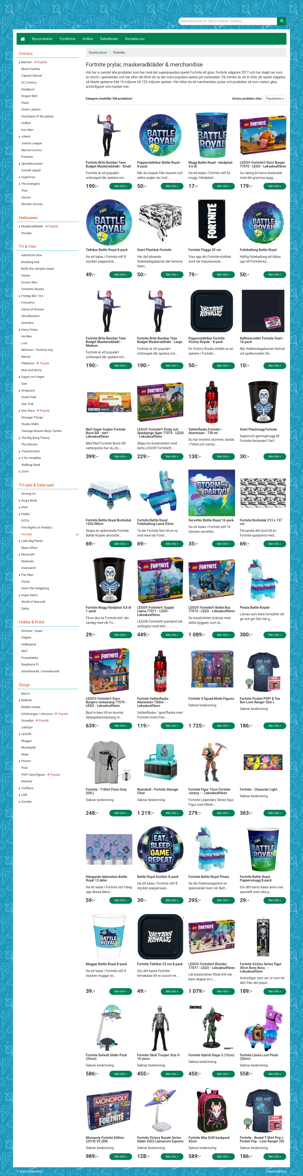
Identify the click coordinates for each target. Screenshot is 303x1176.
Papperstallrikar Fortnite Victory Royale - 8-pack (206, 340)
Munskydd (28, 747)
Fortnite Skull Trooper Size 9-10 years (158, 1057)
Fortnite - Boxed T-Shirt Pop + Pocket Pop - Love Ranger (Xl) (262, 1139)
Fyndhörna (68, 39)
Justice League (31, 143)
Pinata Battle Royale (255, 607)
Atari (24, 507)
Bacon (25, 693)
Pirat (24, 768)
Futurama (27, 302)
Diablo (25, 514)
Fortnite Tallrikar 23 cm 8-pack (160, 964)
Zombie (26, 801)
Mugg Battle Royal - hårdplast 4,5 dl (210, 164)
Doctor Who (29, 282)
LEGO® (26, 734)
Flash (25, 103)
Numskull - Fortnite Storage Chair (157, 791)
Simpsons (28, 390)
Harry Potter (29, 329)
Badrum (26, 700)
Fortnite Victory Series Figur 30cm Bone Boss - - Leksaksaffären (260, 967)
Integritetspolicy (276, 1171)
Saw (24, 383)
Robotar (26, 781)
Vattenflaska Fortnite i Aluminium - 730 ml (204, 431)
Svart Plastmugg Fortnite (258, 429)
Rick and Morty (31, 370)
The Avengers (30, 183)
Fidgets (26, 637)
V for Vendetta (31, 458)
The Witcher (29, 444)
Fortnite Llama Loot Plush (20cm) (259, 1057)
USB (24, 795)
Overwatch (28, 568)
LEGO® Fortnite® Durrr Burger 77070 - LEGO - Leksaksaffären (263, 164)
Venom (26, 197)
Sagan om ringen (33, 377)
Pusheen (27, 157)
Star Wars (35, 410)
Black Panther (30, 69)
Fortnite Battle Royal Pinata (208, 877)
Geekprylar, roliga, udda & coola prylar (52, 15)
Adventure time (31, 255)
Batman (34, 62)
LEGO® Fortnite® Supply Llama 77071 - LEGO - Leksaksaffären (155, 611)
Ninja (24, 754)
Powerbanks (29, 658)
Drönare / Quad (31, 631)
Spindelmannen (32, 163)
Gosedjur (35, 720)
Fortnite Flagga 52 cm (204, 250)
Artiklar (87, 39)
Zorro (25, 471)
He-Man (26, 336)
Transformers (30, 451)
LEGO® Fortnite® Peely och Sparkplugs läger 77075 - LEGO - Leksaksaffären (160, 433)
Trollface (27, 788)
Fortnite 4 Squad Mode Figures (211, 698)
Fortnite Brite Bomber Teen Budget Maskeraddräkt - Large (159, 340)
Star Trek (27, 404)
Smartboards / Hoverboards (40, 671)
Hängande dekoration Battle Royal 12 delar (106, 878)
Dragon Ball (29, 96)
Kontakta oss (135, 39)
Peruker (26, 233)
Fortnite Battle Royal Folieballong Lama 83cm (155, 522)
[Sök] (281, 21)
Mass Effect (29, 548)
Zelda (25, 608)
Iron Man (27, 130)
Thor (24, 190)
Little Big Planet (32, 541)
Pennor (26, 761)
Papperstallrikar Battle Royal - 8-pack (159, 164)
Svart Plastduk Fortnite (154, 250)
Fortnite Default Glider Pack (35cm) (106, 1057)
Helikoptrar (28, 644)
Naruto (26, 356)
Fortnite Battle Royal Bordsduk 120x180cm (108, 522)
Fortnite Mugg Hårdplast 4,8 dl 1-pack (108, 609)
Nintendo (27, 561)
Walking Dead (30, 465)
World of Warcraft (33, 601)
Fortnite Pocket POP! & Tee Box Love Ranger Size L (260, 700)
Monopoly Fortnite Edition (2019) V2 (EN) (105, 1139)
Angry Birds (29, 500)
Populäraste (275, 98)
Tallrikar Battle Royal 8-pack (107, 250)
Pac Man (27, 575)
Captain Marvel (31, 75)
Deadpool (27, 89)
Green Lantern (30, 109)
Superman (28, 177)
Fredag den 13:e (32, 296)
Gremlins (27, 323)
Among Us (28, 493)
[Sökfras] (227, 21)
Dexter (25, 275)
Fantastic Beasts (32, 289)
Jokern (26, 136)
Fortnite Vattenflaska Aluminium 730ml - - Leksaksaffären (152, 702)
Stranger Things (32, 417)
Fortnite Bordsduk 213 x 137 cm (261, 522)
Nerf (24, 651)
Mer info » (121, 186)
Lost (24, 343)
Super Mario (29, 595)
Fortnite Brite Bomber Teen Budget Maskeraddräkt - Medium (106, 342)
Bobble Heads (30, 707)
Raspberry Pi (30, 664)
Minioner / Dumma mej (37, 350)
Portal (25, 581)
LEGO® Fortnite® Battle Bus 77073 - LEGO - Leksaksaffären (211, 609)
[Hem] (22, 39)
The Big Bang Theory (35, 438)
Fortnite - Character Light (258, 789)
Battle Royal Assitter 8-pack (157, 877)
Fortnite (26, 534)
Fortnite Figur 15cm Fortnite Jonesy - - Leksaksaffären (209, 791)
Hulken (26, 123)
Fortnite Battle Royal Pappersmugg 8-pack (256, 878)
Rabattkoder (109, 39)
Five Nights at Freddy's (36, 527)
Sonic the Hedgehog (35, 588)
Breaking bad (30, 262)
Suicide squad (30, 170)
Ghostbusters (30, 316)
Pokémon (35, 363)
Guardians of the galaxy (37, 116)
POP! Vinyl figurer (40, 774)
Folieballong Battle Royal (258, 250)
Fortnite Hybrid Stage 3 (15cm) (211, 1055)
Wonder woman (32, 204)
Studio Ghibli (30, 424)
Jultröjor (27, 727)
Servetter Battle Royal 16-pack (211, 520)
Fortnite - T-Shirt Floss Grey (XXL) (106, 791)
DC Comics (28, 82)
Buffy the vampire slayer (37, 268)
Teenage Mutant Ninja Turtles (41, 431)
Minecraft (27, 554)
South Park (28, 397)
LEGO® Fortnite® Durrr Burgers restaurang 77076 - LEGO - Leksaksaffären (106, 702)
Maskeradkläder (39, 226)
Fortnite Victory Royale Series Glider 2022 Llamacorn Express (160, 1139)
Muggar (26, 741)
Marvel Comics (31, 150)
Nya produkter (42, 39)
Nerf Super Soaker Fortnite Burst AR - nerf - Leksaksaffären (106, 433)
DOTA (25, 520)
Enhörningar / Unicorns (44, 714)
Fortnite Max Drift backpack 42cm (209, 1139)
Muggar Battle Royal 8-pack (106, 964)
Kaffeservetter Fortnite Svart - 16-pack (262, 340)
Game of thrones (32, 309)
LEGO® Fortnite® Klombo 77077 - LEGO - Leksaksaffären (211, 965)
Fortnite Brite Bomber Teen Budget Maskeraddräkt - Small (108, 164)
